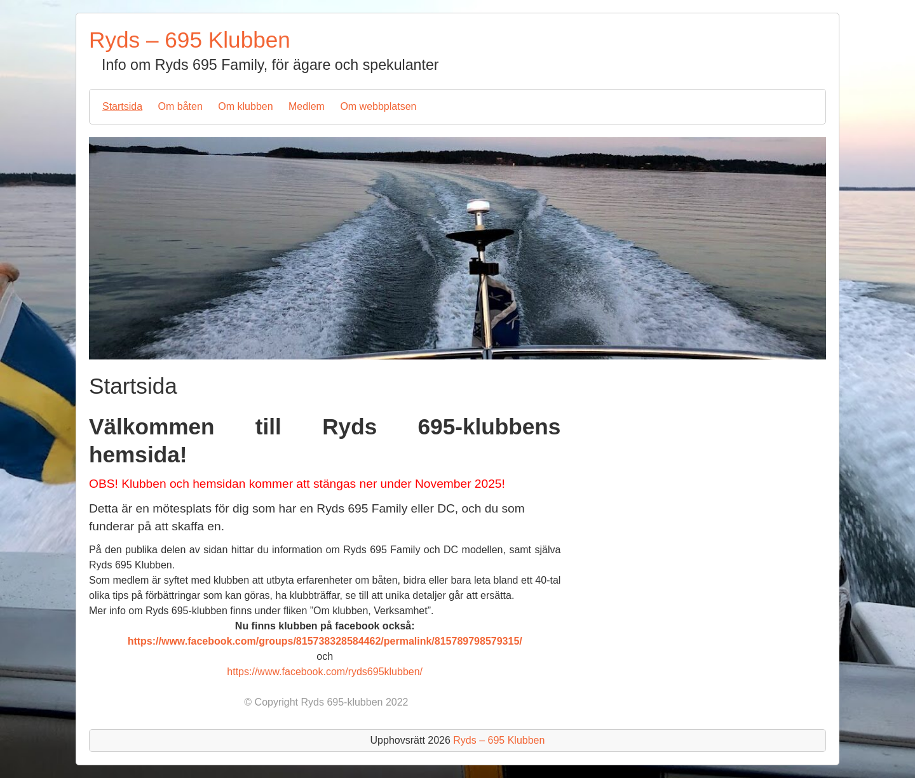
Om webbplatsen (378, 106)
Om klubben (245, 106)
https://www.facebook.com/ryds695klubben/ (325, 671)
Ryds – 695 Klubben (189, 39)
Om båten (180, 106)
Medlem (306, 106)
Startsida (122, 106)
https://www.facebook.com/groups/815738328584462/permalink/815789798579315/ (325, 641)
